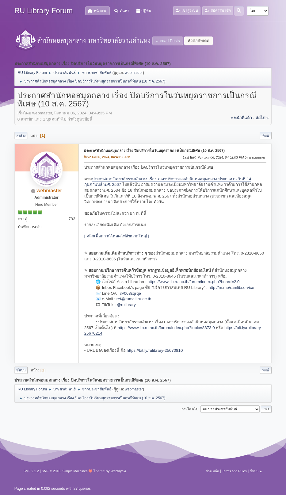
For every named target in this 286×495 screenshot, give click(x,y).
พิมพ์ (265, 135)
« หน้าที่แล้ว (241, 118)
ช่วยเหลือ (212, 471)
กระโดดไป (189, 409)
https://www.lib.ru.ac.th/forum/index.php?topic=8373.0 (166, 327)
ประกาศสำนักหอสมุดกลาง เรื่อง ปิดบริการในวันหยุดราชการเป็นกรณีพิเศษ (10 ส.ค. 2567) (154, 150)
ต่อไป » (262, 118)
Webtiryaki (118, 471)
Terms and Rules (234, 471)
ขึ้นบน (21, 370)
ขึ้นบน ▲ (256, 471)
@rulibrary (126, 304)
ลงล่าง (20, 135)
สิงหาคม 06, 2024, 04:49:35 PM (107, 157)
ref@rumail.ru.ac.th (133, 299)
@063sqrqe (130, 293)
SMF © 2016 (51, 471)
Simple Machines (75, 471)
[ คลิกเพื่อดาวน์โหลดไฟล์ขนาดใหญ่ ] (116, 236)
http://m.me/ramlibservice (231, 287)
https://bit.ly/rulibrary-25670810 (155, 350)
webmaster (134, 73)
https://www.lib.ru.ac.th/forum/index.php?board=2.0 (193, 281)
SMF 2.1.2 (31, 471)
